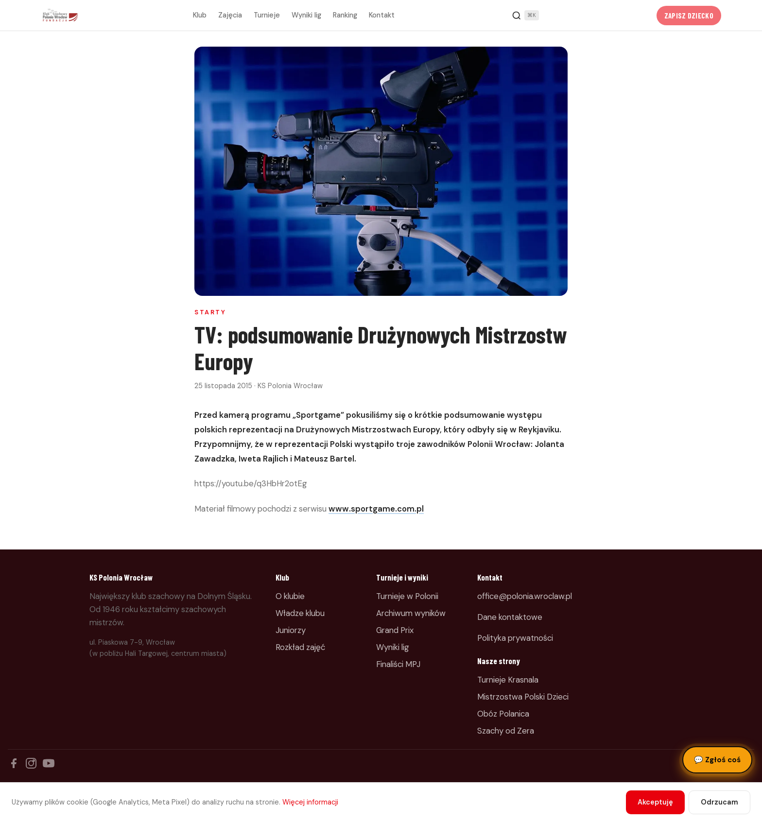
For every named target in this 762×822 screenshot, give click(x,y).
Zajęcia (230, 15)
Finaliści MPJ (398, 664)
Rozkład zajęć (300, 647)
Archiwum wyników (411, 613)
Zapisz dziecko (688, 15)
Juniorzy (291, 630)
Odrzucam (719, 802)
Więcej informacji (310, 802)
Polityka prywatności (515, 638)
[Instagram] (31, 763)
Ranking (345, 15)
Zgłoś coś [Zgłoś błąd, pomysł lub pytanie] (717, 760)
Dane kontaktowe (509, 617)
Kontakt (382, 15)
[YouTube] (48, 763)
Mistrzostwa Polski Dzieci (523, 696)
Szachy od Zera (505, 730)
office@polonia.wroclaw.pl (524, 596)
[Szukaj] (525, 15)
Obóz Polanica (503, 713)
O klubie (290, 596)
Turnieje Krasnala (507, 679)
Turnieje (267, 15)
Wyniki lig (306, 15)
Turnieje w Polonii (407, 596)
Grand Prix (395, 630)
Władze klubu (300, 613)
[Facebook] (13, 763)
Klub (200, 15)
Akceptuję (655, 802)
